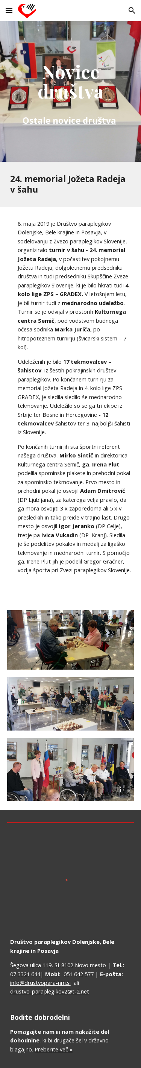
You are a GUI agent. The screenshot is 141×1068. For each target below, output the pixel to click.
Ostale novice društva (69, 120)
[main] (70, 91)
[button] (9, 10)
